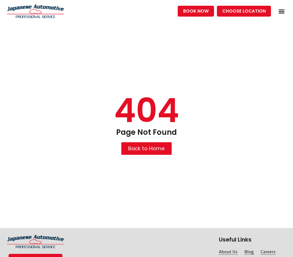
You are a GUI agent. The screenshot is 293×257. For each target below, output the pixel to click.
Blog (249, 251)
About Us (228, 251)
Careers (268, 251)
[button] (281, 11)
